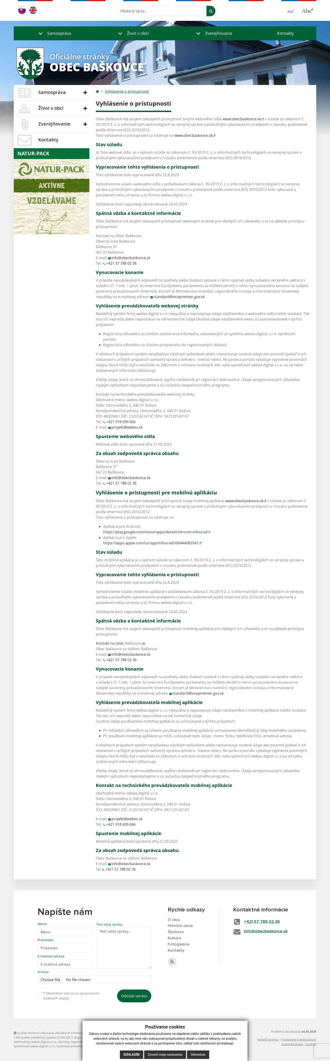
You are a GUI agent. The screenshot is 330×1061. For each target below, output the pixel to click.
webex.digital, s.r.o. (44, 1042)
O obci (174, 920)
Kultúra (174, 938)
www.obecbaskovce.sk (242, 118)
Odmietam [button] (198, 1054)
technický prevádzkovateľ (74, 1046)
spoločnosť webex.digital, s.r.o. (34, 1046)
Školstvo (176, 932)
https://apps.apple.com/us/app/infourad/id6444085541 (150, 543)
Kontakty (285, 33)
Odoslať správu (134, 995)
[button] (54, 33)
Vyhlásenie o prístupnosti (127, 91)
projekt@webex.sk (127, 427)
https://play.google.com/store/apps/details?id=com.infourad (155, 532)
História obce (180, 926)
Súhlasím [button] (132, 1054)
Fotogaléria (179, 944)
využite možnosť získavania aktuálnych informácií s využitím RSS (59, 1033)
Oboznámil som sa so (71, 995)
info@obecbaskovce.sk (130, 257)
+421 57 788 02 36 (121, 263)
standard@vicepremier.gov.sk (179, 296)
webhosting (22, 1042)
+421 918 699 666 (121, 421)
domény (63, 1042)
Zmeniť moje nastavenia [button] (165, 1054)
